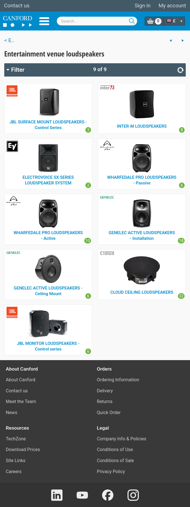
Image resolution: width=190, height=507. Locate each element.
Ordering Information (118, 379)
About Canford (20, 379)
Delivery (105, 390)
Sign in (142, 6)
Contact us (16, 6)
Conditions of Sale (115, 460)
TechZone (16, 438)
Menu (44, 21)
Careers (14, 471)
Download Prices (23, 449)
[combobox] (97, 21)
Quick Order (109, 412)
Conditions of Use (115, 449)
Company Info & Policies (121, 438)
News (12, 412)
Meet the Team (21, 401)
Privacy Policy (111, 471)
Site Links (15, 460)
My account (172, 6)
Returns (105, 401)
